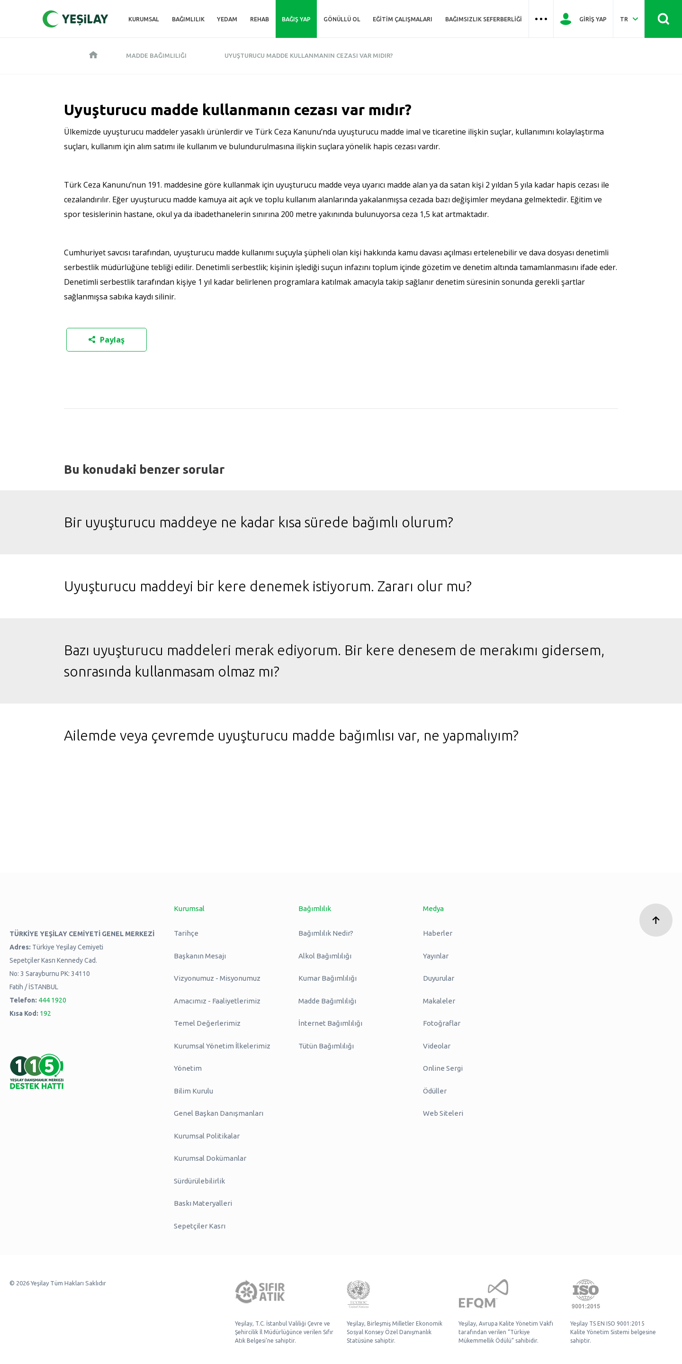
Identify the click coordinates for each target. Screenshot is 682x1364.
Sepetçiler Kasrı (199, 1226)
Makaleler (439, 1001)
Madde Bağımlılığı (156, 55)
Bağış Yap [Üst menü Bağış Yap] (296, 19)
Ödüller (435, 1091)
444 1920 (52, 1000)
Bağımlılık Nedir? (325, 933)
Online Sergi (443, 1068)
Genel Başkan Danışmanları (218, 1113)
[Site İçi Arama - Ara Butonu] (663, 19)
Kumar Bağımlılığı (327, 978)
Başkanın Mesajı (200, 956)
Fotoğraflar (441, 1023)
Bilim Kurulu (193, 1091)
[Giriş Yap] (583, 19)
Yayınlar (436, 956)
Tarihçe (186, 933)
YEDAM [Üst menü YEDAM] (227, 19)
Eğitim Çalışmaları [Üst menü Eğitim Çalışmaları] (402, 19)
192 (45, 1013)
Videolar (436, 1046)
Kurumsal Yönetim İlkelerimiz (222, 1046)
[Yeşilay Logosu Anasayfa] (75, 18)
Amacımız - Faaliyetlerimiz (217, 1001)
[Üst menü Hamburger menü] (541, 19)
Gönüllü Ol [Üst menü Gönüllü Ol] (341, 19)
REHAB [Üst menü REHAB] (259, 19)
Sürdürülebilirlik (199, 1181)
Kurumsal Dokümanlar (210, 1158)
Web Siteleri (443, 1113)
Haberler (437, 933)
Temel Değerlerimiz (207, 1023)
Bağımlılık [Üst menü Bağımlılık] (188, 19)
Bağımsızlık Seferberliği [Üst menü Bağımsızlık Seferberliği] (483, 19)
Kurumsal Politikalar (207, 1136)
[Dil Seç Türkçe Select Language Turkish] (628, 19)
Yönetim (188, 1068)
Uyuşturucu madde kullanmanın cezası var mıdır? (308, 55)
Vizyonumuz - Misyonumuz (217, 978)
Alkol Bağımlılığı (324, 956)
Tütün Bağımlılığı (326, 1046)
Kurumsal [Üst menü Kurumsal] (143, 19)
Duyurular (438, 978)
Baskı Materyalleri (203, 1203)
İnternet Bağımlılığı (330, 1023)
